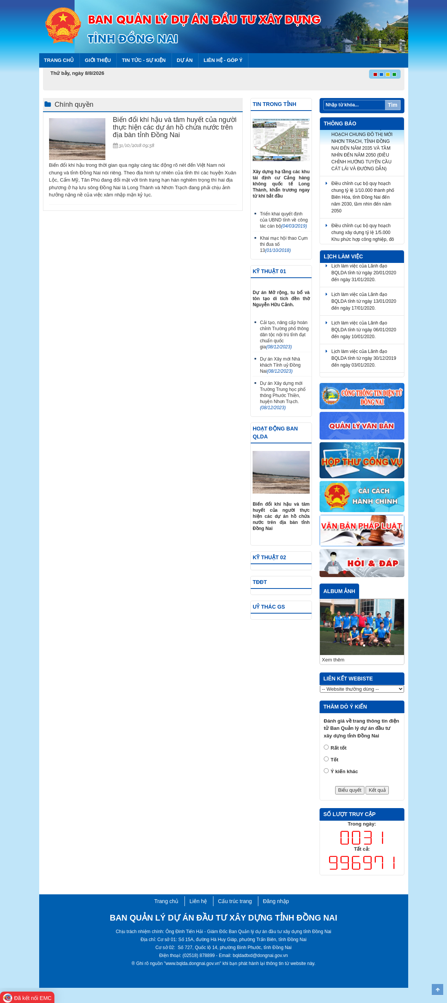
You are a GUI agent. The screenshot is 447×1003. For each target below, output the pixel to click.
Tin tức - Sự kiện (143, 60)
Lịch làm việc (343, 256)
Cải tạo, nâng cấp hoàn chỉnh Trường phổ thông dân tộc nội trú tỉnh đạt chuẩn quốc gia (284, 335)
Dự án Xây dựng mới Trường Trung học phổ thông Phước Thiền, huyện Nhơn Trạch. (282, 395)
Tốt (334, 760)
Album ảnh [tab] (339, 591)
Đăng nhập (276, 901)
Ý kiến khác (344, 771)
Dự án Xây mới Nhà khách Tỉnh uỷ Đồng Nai (280, 365)
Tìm (393, 105)
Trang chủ (59, 60)
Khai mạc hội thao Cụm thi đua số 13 (284, 244)
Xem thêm (333, 660)
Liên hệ (198, 901)
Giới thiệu (98, 60)
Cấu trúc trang (235, 901)
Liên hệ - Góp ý (223, 60)
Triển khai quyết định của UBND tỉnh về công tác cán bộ (284, 220)
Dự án (185, 60)
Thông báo (340, 123)
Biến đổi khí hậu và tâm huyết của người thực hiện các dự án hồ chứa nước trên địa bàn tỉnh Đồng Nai (175, 127)
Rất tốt (339, 748)
